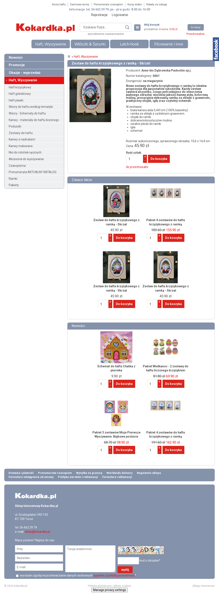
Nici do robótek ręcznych (25, 152)
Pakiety (14, 185)
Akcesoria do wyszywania (26, 159)
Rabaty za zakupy (156, 4)
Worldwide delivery (120, 472)
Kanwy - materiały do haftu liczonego (34, 120)
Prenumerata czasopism (108, 4)
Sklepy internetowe (203, 585)
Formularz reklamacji (117, 477)
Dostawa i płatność (21, 472)
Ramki (13, 178)
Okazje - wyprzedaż (24, 73)
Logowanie (120, 15)
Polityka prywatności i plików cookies (109, 585)
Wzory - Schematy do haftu (27, 113)
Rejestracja (99, 15)
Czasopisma (17, 165)
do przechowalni (137, 167)
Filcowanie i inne (168, 44)
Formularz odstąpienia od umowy (31, 477)
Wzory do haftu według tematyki (31, 106)
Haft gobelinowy (20, 93)
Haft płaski (16, 100)
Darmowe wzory (79, 4)
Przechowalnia (195, 33)
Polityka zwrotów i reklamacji (78, 477)
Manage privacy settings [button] (109, 590)
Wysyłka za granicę (89, 472)
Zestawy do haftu (21, 133)
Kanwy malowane (21, 146)
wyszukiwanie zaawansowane (106, 33)
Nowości (15, 57)
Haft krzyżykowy (20, 87)
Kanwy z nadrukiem (22, 139)
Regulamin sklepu (149, 472)
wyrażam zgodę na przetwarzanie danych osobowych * (77, 575)
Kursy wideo (134, 4)
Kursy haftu (59, 4)
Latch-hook (129, 44)
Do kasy (195, 27)
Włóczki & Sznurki (90, 44)
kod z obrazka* (150, 560)
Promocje (17, 65)
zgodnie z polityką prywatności (114, 575)
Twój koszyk (139, 27)
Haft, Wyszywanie (50, 44)
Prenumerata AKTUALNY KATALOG (32, 172)
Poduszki (15, 126)
